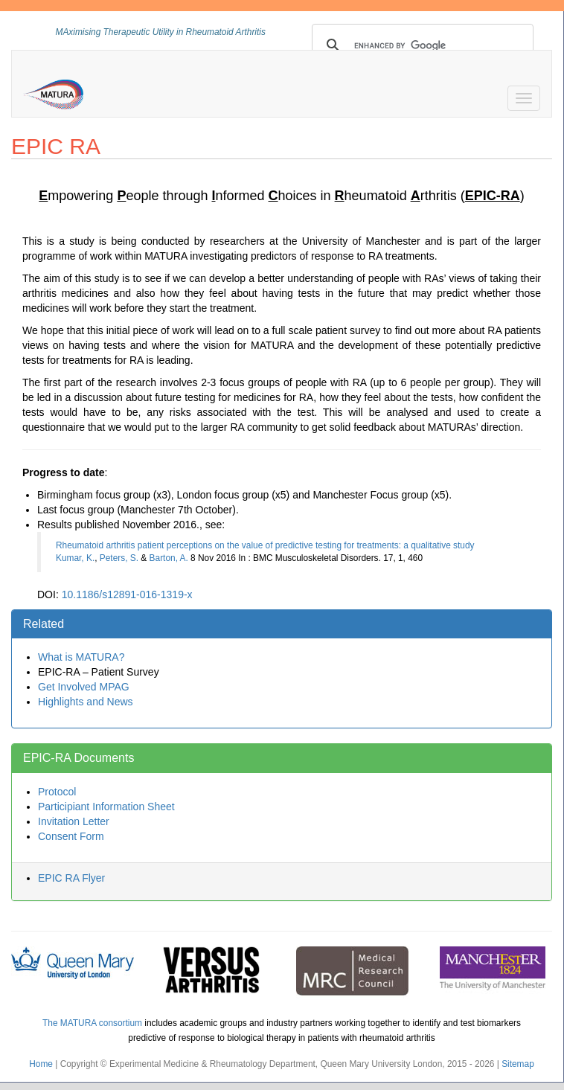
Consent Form (71, 836)
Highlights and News (85, 702)
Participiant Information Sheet (106, 806)
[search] (420, 45)
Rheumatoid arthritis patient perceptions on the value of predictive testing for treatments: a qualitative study (265, 545)
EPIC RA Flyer (71, 878)
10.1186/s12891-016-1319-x (127, 594)
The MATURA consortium (92, 1023)
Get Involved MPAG (83, 687)
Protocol (57, 792)
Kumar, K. (75, 558)
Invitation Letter (73, 821)
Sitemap (517, 1064)
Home (41, 1064)
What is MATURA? (81, 657)
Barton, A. (169, 558)
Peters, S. (119, 558)
